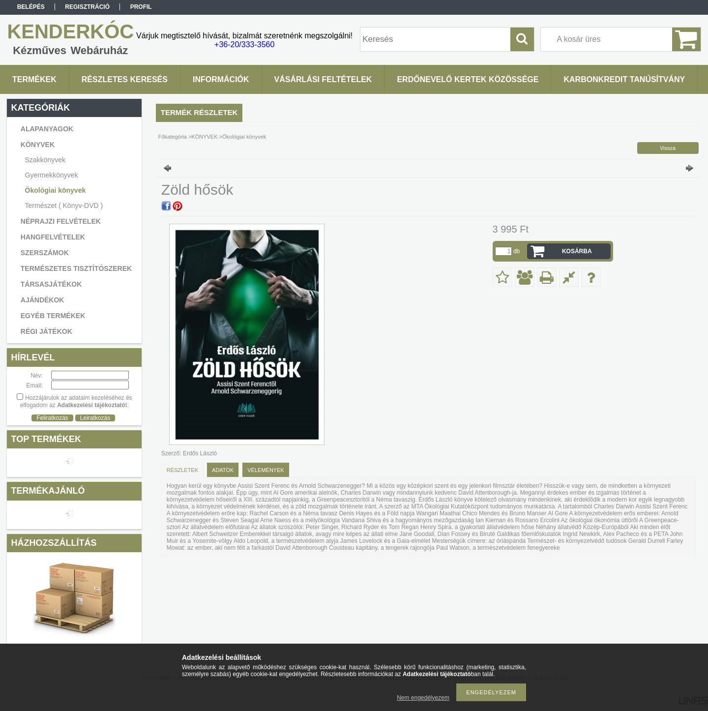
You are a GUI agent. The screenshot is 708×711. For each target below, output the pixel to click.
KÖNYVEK (204, 137)
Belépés (31, 6)
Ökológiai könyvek (55, 190)
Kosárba (577, 251)
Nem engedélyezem (423, 697)
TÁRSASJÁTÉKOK (51, 284)
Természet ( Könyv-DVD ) (64, 205)
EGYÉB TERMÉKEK (53, 316)
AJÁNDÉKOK (42, 300)
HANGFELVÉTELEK (53, 237)
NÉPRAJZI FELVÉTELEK (61, 221)
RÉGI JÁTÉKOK (46, 331)
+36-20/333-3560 (244, 44)
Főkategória (172, 137)
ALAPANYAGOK (47, 129)
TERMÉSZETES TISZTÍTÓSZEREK (76, 268)
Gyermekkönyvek (51, 175)
